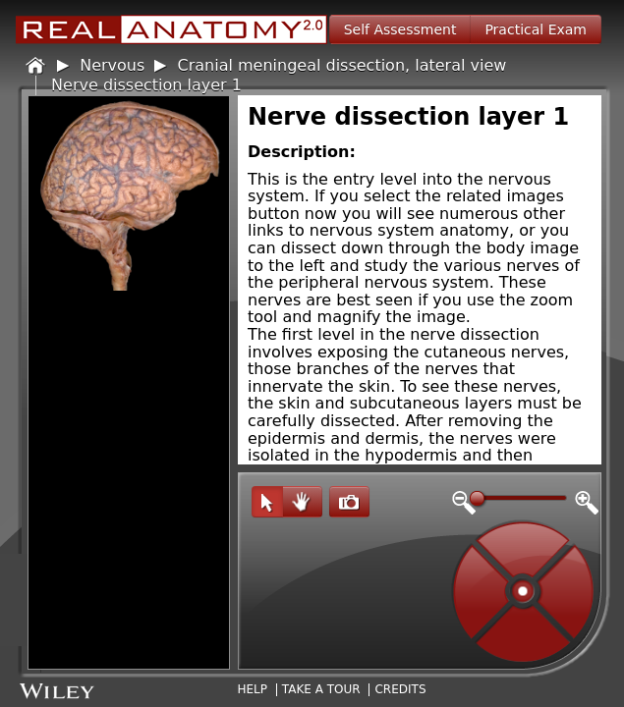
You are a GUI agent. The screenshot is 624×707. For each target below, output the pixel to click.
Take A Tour (321, 689)
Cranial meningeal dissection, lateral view (342, 65)
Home (36, 66)
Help (252, 689)
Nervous (112, 65)
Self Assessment (400, 29)
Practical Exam (535, 29)
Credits (399, 689)
